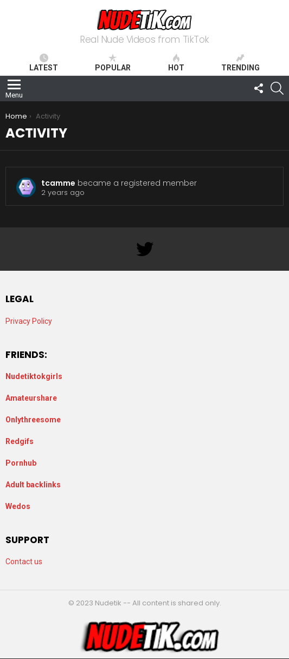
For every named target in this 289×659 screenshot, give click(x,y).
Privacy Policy (28, 321)
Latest (43, 63)
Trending (240, 63)
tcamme (58, 183)
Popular (113, 63)
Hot (176, 63)
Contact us (23, 561)
